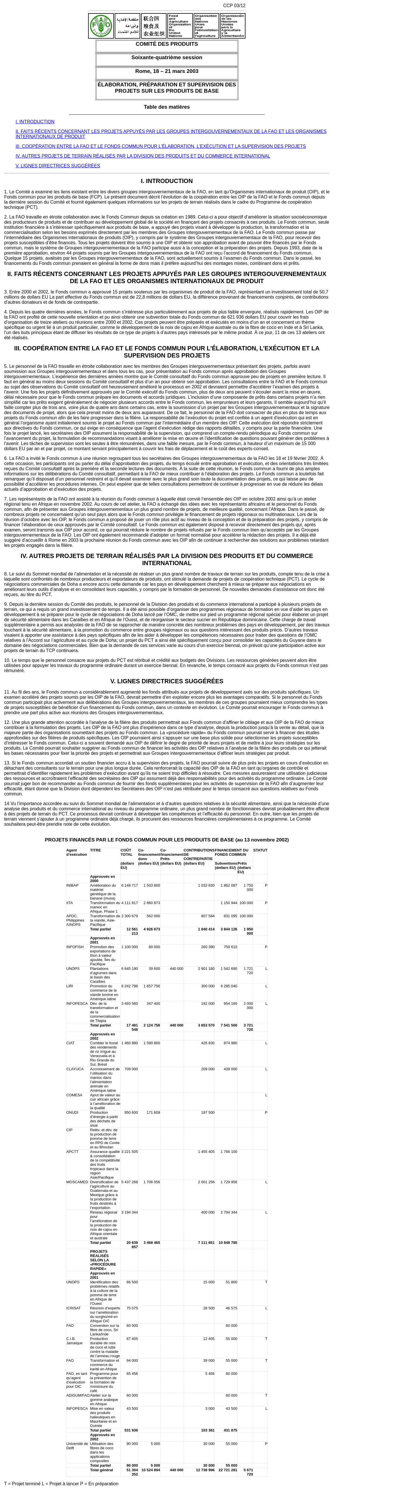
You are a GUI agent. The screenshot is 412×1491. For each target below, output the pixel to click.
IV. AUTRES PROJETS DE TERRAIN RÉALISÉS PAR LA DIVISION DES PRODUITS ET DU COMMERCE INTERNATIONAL (142, 156)
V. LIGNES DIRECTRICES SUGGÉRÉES (57, 165)
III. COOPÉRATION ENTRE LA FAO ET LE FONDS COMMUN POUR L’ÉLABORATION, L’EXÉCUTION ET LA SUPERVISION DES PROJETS (160, 146)
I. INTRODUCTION (34, 121)
